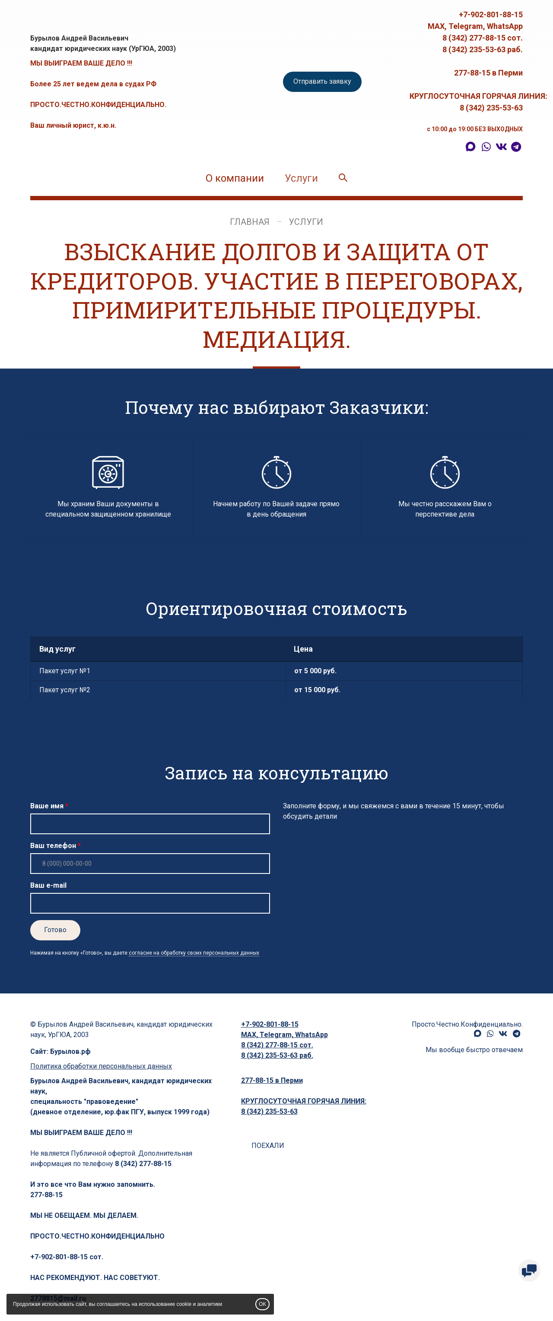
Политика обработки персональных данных (101, 1066)
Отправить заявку (322, 81)
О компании (235, 178)
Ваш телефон (53, 846)
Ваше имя (47, 806)
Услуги (301, 178)
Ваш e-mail (48, 885)
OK (262, 1304)
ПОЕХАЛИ (267, 1145)
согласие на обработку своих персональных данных (194, 953)
